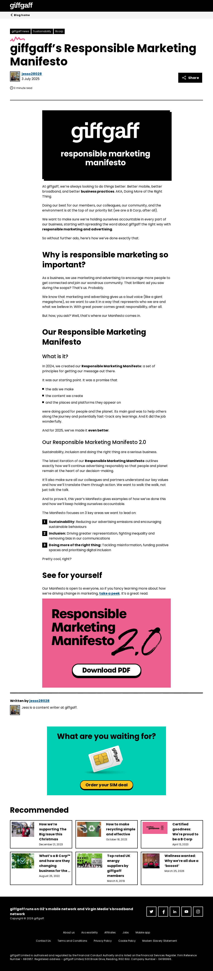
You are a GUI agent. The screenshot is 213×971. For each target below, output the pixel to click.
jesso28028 (32, 73)
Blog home (20, 15)
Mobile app (143, 932)
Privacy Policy (102, 941)
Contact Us (43, 941)
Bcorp (59, 31)
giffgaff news (20, 31)
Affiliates (110, 932)
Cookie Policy (127, 941)
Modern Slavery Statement (159, 941)
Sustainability (42, 31)
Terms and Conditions (72, 941)
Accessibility (89, 932)
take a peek (109, 593)
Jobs (126, 932)
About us (69, 932)
